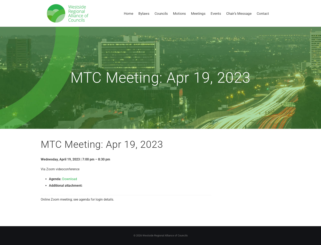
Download (69, 179)
